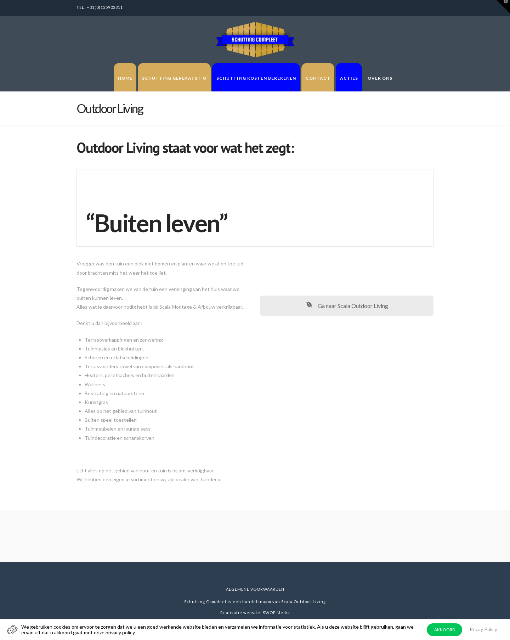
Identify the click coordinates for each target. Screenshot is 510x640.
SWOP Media (276, 612)
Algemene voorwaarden (255, 589)
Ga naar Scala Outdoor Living (347, 305)
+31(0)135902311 (105, 7)
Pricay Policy (483, 629)
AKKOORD (444, 629)
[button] (503, 6)
